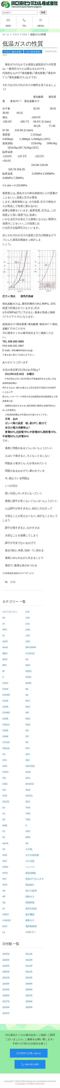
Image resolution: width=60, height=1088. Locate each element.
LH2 (27, 611)
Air (3, 617)
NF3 (27, 700)
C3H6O (6, 712)
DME (4, 825)
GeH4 (5, 843)
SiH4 (27, 789)
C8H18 (5, 748)
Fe (3, 837)
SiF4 (27, 777)
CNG (4, 783)
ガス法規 (29, 860)
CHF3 (5, 771)
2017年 (6, 1001)
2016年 (6, 1007)
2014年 (29, 953)
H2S (4, 860)
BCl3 (4, 659)
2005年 (29, 1007)
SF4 (27, 754)
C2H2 (5, 682)
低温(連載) (30, 872)
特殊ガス (29, 896)
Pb (26, 742)
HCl (4, 878)
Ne (26, 694)
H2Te (5, 872)
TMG (27, 813)
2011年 (29, 971)
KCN (4, 926)
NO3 (27, 724)
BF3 (4, 665)
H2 (3, 849)
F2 (3, 831)
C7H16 (5, 742)
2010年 (29, 977)
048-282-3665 (30, 1064)
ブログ (15, 34)
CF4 (4, 760)
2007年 (29, 995)
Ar (3, 635)
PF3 (27, 748)
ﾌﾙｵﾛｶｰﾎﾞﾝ (30, 932)
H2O (4, 854)
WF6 (27, 837)
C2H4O (6, 694)
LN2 (27, 623)
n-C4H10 (29, 653)
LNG (27, 629)
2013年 (29, 959)
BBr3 (4, 653)
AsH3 (5, 647)
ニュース (29, 866)
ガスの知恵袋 (32, 854)
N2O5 (28, 682)
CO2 (24, 34)
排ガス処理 (31, 890)
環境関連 (29, 902)
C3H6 (5, 706)
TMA (27, 807)
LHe (27, 617)
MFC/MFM (30, 647)
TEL (24, 23)
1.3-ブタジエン (9, 611)
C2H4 (5, 688)
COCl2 (5, 801)
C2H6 (5, 700)
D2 (3, 819)
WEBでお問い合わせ (28, 1053)
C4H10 (5, 724)
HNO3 (5, 914)
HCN (4, 884)
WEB (8, 23)
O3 (26, 736)
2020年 (6, 983)
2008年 (29, 989)
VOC (27, 831)
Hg (3, 902)
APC (4, 629)
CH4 (4, 765)
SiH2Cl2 (29, 783)
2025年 (6, 953)
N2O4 (28, 676)
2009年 (29, 983)
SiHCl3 (28, 795)
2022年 (6, 971)
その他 (28, 849)
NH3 (27, 706)
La (3, 932)
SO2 (27, 801)
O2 (26, 730)
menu (40, 23)
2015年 (6, 1013)
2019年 (6, 989)
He (3, 890)
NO (27, 712)
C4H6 (5, 730)
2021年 (6, 977)
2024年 (6, 959)
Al (3, 623)
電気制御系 (31, 926)
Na (26, 688)
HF (3, 896)
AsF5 (5, 641)
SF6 (27, 760)
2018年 (6, 995)
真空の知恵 (31, 908)
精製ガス (29, 920)
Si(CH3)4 (30, 765)
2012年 (29, 965)
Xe (26, 843)
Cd (3, 754)
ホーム (5, 34)
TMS (27, 819)
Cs (3, 807)
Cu (3, 813)
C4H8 (5, 736)
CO (4, 789)
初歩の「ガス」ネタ (34, 878)
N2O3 (28, 671)
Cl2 (4, 777)
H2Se (5, 866)
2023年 (6, 965)
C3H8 (5, 718)
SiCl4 (28, 771)
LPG (27, 641)
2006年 (29, 1001)
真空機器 (29, 914)
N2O (27, 665)
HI (3, 908)
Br (3, 671)
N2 (26, 659)
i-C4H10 (6, 920)
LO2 (27, 635)
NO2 (27, 718)
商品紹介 (29, 884)
